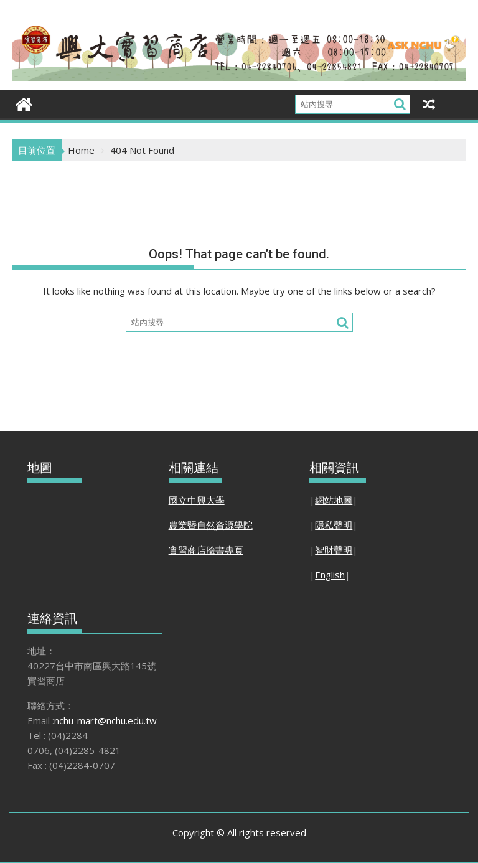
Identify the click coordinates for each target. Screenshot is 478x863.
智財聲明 (333, 550)
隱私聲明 (333, 525)
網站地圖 (333, 500)
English (330, 574)
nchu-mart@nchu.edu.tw (105, 720)
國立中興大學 (197, 500)
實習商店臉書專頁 (206, 550)
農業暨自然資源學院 (211, 525)
